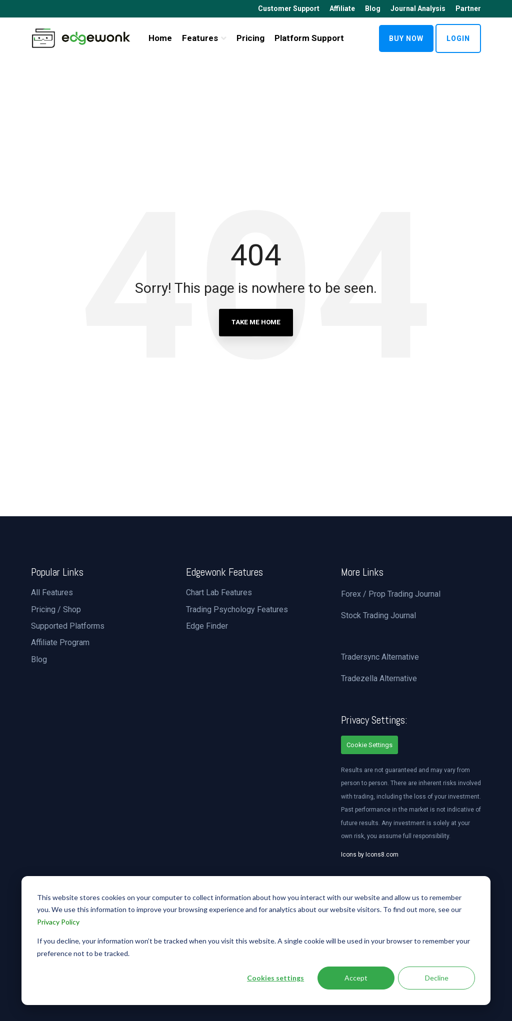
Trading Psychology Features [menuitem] (237, 609)
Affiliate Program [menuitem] (60, 642)
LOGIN (458, 38)
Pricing (250, 38)
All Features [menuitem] (52, 592)
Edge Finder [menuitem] (207, 626)
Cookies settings (275, 978)
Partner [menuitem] (468, 8)
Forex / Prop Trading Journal (390, 594)
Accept (356, 978)
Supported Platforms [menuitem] (67, 626)
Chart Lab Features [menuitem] (219, 592)
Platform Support (309, 38)
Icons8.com (382, 854)
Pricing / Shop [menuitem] (56, 609)
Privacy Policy (58, 922)
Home (160, 38)
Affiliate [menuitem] (342, 8)
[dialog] (256, 940)
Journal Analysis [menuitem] (418, 8)
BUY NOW (406, 38)
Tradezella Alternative (379, 678)
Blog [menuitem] (372, 8)
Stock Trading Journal (378, 615)
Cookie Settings (369, 745)
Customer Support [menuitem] (289, 8)
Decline (436, 978)
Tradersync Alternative (380, 657)
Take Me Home (256, 322)
